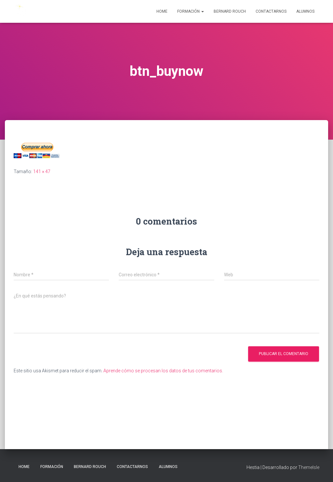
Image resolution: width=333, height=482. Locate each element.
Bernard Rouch (230, 11)
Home (161, 11)
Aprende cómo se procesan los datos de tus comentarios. (163, 370)
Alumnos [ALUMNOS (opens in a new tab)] (305, 11)
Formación (190, 11)
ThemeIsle (308, 467)
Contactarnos (271, 11)
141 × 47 (41, 171)
